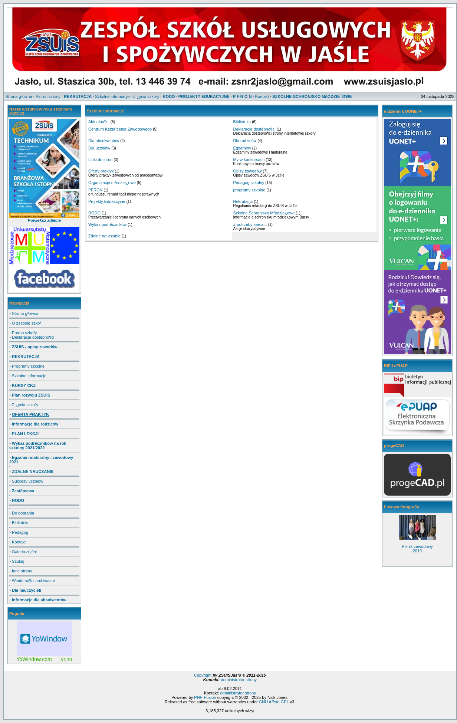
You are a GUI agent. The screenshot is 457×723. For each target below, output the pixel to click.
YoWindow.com (34, 659)
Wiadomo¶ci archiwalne (33, 580)
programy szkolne (249, 190)
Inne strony (22, 571)
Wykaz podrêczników (107, 224)
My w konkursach (249, 159)
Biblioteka (21, 522)
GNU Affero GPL (274, 702)
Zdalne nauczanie (104, 236)
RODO (94, 213)
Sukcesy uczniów (27, 481)
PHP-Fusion (205, 697)
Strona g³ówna (25, 313)
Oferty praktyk (101, 171)
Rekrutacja (243, 201)
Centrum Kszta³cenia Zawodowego (120, 129)
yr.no (66, 659)
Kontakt (19, 542)
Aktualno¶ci (98, 121)
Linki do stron (100, 159)
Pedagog (20, 532)
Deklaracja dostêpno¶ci (33, 337)
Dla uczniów (99, 148)
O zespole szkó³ (26, 323)
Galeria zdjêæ (24, 551)
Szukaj (18, 561)
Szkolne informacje (29, 376)
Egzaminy (242, 148)
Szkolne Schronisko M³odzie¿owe (264, 213)
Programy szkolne (28, 366)
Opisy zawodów (247, 171)
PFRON (95, 190)
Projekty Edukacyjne (106, 201)
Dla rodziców (245, 140)
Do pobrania (23, 513)
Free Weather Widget (44, 638)
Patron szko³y (24, 333)
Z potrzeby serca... (250, 224)
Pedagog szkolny (248, 182)
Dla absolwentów (103, 140)
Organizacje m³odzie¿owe (112, 182)
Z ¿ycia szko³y (25, 404)
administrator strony (238, 679)
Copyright (203, 675)
